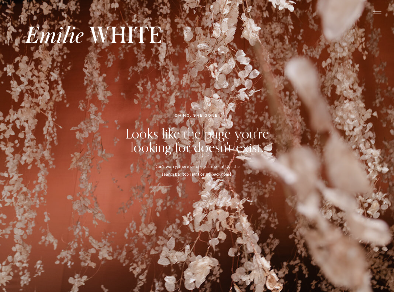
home (226, 174)
